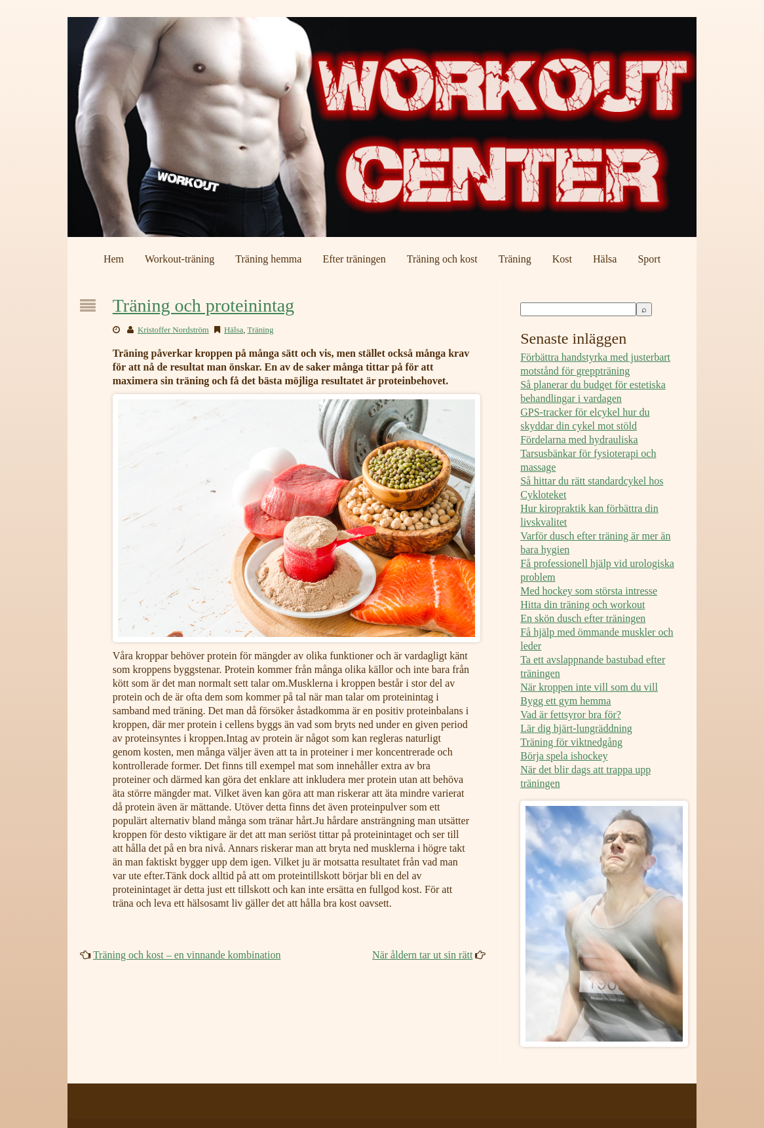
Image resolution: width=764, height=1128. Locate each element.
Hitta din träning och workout (582, 604)
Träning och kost (442, 258)
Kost (562, 258)
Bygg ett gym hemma (565, 700)
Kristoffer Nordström (173, 330)
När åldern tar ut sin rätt (422, 954)
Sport (649, 258)
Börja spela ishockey (563, 755)
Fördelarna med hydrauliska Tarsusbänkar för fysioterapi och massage (588, 453)
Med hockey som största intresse (588, 590)
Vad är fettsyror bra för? (570, 714)
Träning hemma (268, 258)
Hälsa (605, 258)
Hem (114, 258)
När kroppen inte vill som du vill (589, 687)
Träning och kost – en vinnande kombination (187, 954)
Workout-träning (179, 258)
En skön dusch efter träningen (582, 618)
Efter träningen (353, 258)
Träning (515, 258)
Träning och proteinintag (203, 305)
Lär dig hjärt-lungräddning (576, 728)
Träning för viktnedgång (571, 742)
